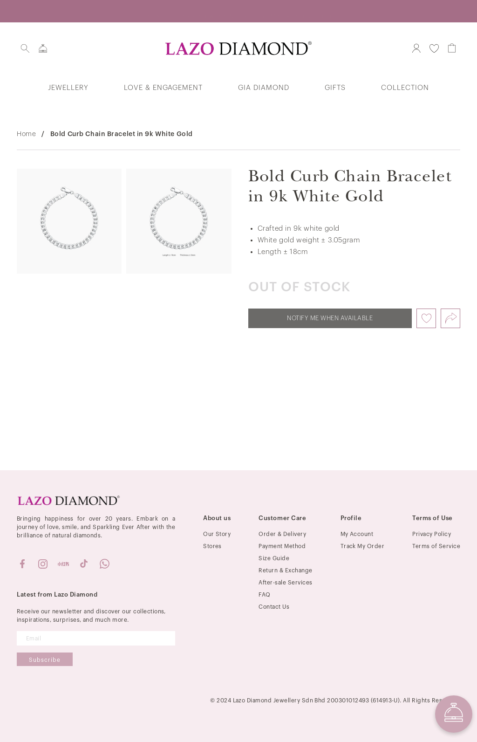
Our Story (217, 534)
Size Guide (274, 558)
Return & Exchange (285, 570)
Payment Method (282, 546)
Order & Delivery (282, 534)
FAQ (264, 595)
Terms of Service (436, 546)
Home (26, 134)
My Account (357, 534)
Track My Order (363, 546)
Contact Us (274, 607)
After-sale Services (285, 582)
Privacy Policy (431, 534)
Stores (212, 546)
